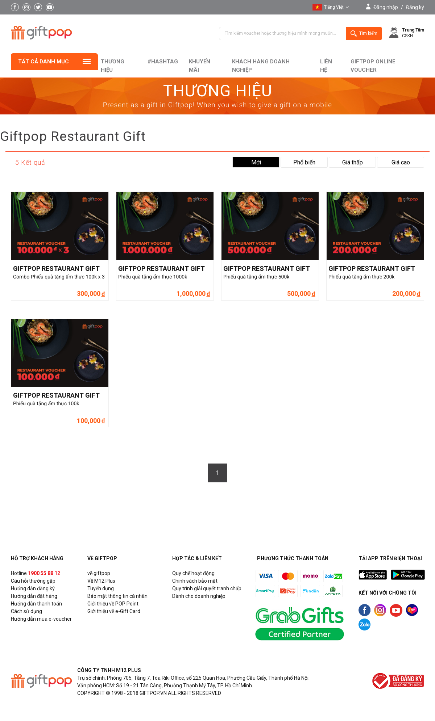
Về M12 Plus (101, 581)
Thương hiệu (112, 65)
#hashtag (163, 61)
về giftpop (98, 573)
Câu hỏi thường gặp (33, 581)
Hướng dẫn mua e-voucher (41, 619)
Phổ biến (304, 162)
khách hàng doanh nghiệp (261, 65)
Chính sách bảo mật (195, 581)
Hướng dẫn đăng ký (33, 588)
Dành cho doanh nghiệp (198, 596)
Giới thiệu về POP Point (112, 604)
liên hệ (326, 65)
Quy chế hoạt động (193, 573)
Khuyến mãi (199, 65)
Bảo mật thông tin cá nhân (117, 596)
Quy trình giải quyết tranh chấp (206, 588)
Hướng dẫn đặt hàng (34, 596)
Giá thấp (352, 162)
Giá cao (401, 162)
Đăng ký (415, 7)
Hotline (35, 573)
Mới (256, 162)
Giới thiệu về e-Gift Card (113, 611)
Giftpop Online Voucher (373, 65)
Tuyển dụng (100, 588)
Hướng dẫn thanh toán (36, 604)
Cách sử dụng (26, 611)
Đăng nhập (385, 7)
